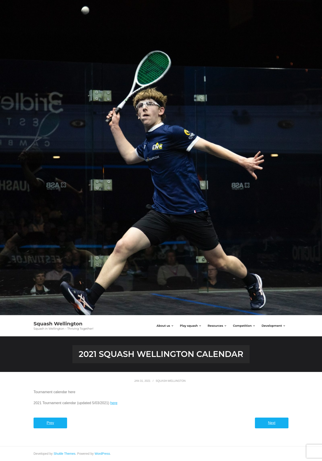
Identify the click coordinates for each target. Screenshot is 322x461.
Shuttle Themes (65, 453)
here (113, 403)
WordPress (102, 453)
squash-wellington (171, 380)
